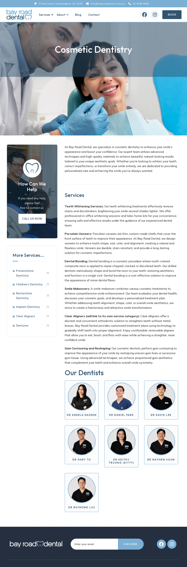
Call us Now (32, 218)
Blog (78, 14)
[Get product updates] (94, 544)
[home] (19, 14)
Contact (94, 14)
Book (172, 14)
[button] (45, 14)
